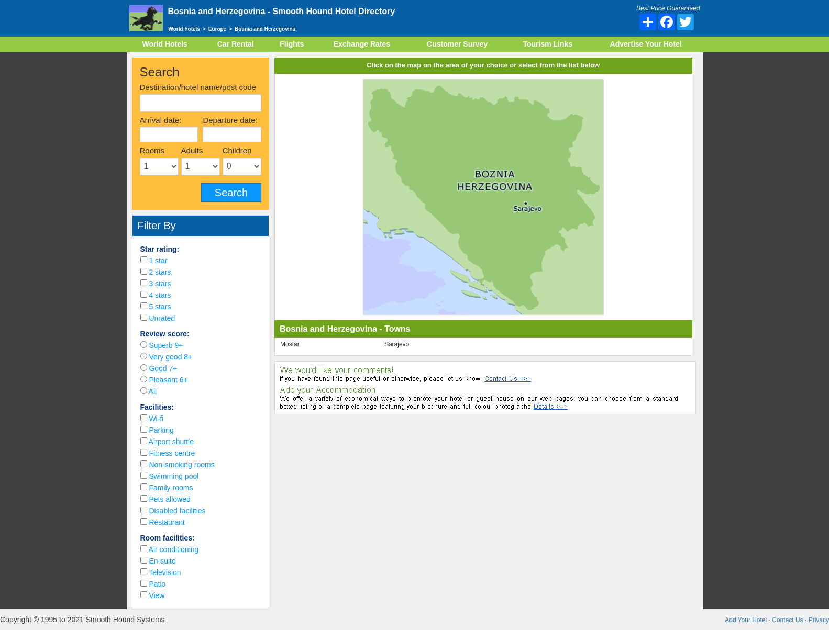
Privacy (819, 620)
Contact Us (787, 620)
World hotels (184, 29)
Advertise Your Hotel (646, 44)
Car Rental (235, 44)
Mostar (290, 344)
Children (237, 150)
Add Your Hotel (746, 620)
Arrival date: (161, 120)
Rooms (152, 150)
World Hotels (164, 44)
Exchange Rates (362, 44)
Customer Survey (457, 44)
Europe (217, 29)
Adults (192, 150)
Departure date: (230, 120)
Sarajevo (396, 344)
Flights (292, 44)
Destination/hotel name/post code (198, 87)
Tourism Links (547, 44)
